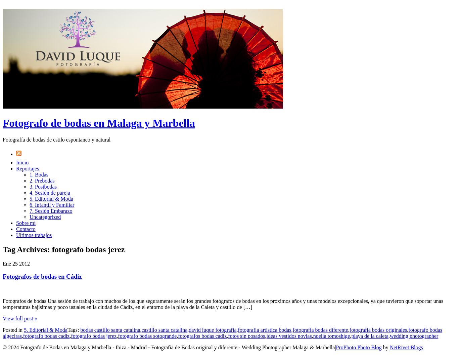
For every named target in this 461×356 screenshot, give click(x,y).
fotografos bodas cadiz (202, 336)
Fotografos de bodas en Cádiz (42, 276)
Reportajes (27, 168)
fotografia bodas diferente (320, 330)
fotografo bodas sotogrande (147, 336)
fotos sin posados (246, 336)
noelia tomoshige (331, 336)
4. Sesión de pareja (50, 193)
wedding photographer (414, 336)
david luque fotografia (212, 330)
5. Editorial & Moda (51, 199)
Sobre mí (26, 223)
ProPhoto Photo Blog (359, 347)
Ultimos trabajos (34, 235)
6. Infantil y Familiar (52, 205)
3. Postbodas (43, 187)
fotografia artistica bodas (264, 330)
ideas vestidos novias (289, 336)
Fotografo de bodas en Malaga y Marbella (99, 123)
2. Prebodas (42, 181)
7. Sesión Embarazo (51, 211)
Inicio (22, 162)
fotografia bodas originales (378, 330)
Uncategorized (45, 217)
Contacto (26, 229)
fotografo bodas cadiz (46, 336)
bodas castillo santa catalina (110, 330)
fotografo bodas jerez (94, 336)
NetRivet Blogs (406, 347)
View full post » (20, 318)
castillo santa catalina (164, 330)
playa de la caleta (369, 336)
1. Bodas (39, 174)
